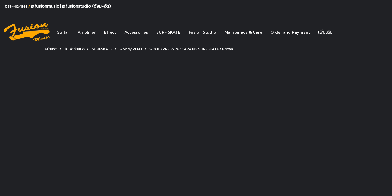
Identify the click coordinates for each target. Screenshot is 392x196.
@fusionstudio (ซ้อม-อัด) (86, 6)
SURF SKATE (168, 32)
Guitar (63, 32)
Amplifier (87, 32)
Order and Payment (290, 32)
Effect (110, 32)
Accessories (136, 32)
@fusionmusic (45, 6)
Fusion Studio (202, 32)
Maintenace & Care (243, 32)
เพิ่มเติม (325, 32)
